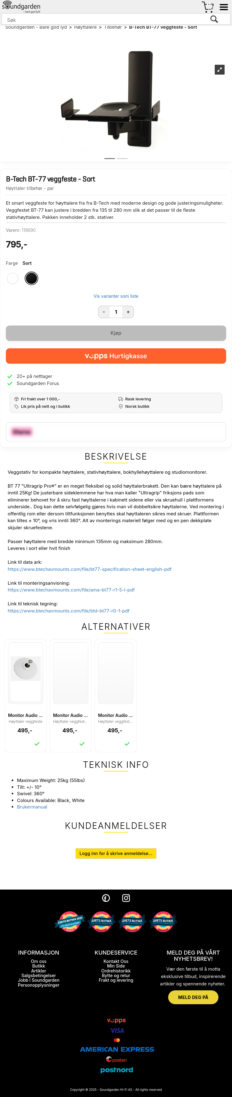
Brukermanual (32, 807)
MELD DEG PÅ (193, 997)
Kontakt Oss (116, 961)
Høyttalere (85, 27)
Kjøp (115, 333)
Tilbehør (113, 27)
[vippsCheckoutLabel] (116, 356)
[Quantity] (116, 312)
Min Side (116, 965)
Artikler (38, 970)
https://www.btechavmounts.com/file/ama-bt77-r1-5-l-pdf (71, 590)
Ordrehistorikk (115, 970)
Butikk (38, 965)
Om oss (38, 961)
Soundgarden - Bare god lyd (36, 27)
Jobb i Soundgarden (39, 980)
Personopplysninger (39, 985)
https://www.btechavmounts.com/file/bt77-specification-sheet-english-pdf (90, 569)
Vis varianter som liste (116, 296)
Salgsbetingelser (38, 975)
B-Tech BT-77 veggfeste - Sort (163, 27)
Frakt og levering (116, 980)
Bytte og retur (116, 975)
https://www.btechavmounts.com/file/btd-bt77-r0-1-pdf (69, 611)
